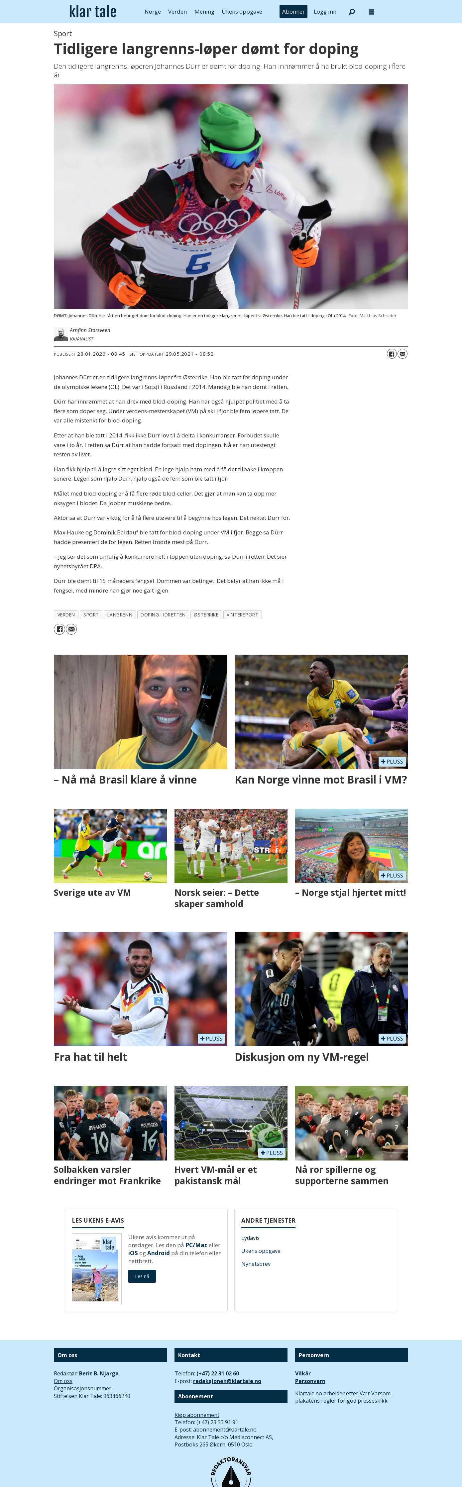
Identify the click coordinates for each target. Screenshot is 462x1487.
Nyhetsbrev (256, 1263)
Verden (177, 11)
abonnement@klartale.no (225, 1429)
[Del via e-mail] (402, 354)
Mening (204, 11)
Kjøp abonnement (196, 1415)
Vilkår (303, 1373)
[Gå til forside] (93, 12)
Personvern (310, 1381)
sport (91, 614)
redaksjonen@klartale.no (227, 1381)
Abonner (293, 11)
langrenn (119, 614)
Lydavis (250, 1238)
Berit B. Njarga (99, 1373)
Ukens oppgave (242, 11)
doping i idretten (163, 614)
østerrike (206, 614)
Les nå (142, 1276)
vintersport (242, 614)
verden (66, 614)
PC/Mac (196, 1245)
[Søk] (351, 11)
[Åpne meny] (371, 12)
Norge (153, 11)
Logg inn (325, 11)
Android (158, 1253)
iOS (133, 1253)
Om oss (63, 1381)
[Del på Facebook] (392, 354)
